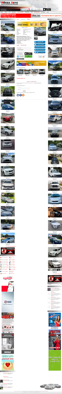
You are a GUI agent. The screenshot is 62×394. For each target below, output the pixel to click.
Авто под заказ (4, 257)
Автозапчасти (5, 259)
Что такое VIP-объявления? (11, 246)
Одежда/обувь (5, 262)
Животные (4, 269)
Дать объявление (13, 255)
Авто (13, 259)
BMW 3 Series (20, 72)
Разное (4, 273)
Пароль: (19, 89)
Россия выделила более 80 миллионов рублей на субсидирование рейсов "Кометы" (56, 290)
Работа (13, 267)
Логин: (19, 87)
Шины (13, 262)
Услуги (13, 261)
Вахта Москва (10, 377)
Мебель (13, 269)
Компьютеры (5, 271)
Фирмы (12, 273)
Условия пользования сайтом (43, 391)
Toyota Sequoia (10, 380)
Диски (13, 264)
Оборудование (5, 267)
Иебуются (9, 387)
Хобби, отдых (5, 261)
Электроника (5, 264)
